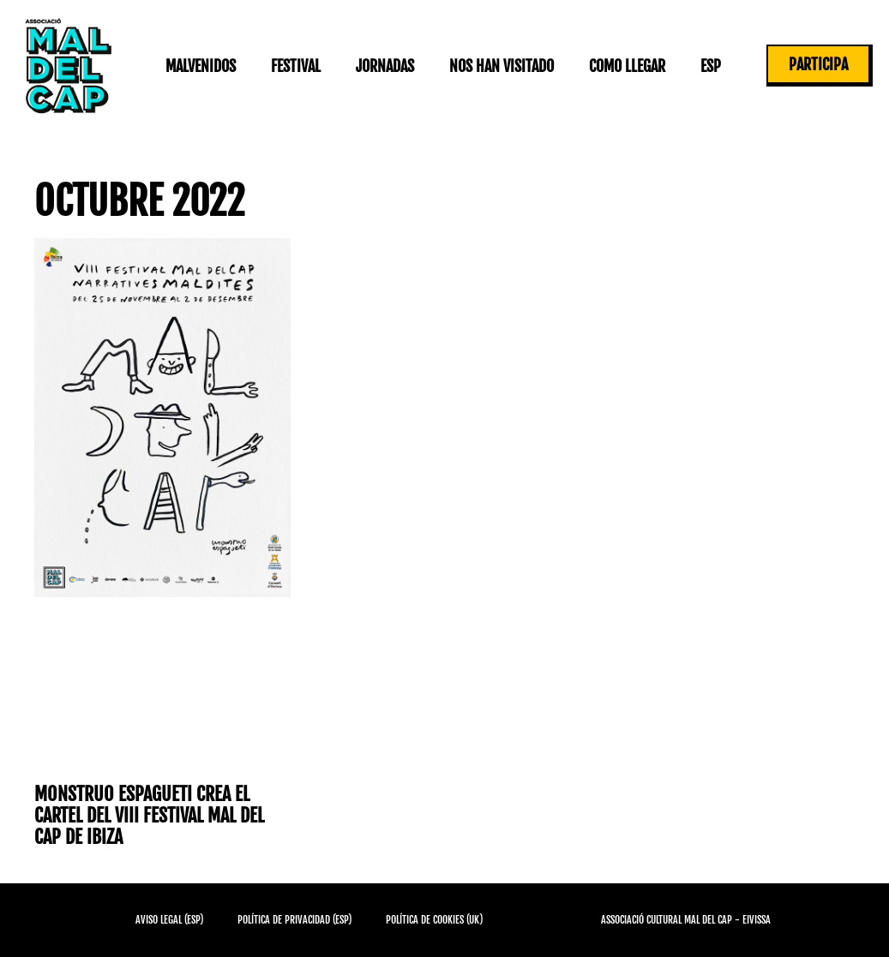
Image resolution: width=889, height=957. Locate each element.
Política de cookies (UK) (434, 919)
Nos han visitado (501, 66)
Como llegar (627, 66)
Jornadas (385, 66)
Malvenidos (200, 66)
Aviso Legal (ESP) (169, 919)
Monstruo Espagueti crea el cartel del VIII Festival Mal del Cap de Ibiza (149, 815)
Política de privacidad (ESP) (294, 919)
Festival (296, 66)
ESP (710, 66)
